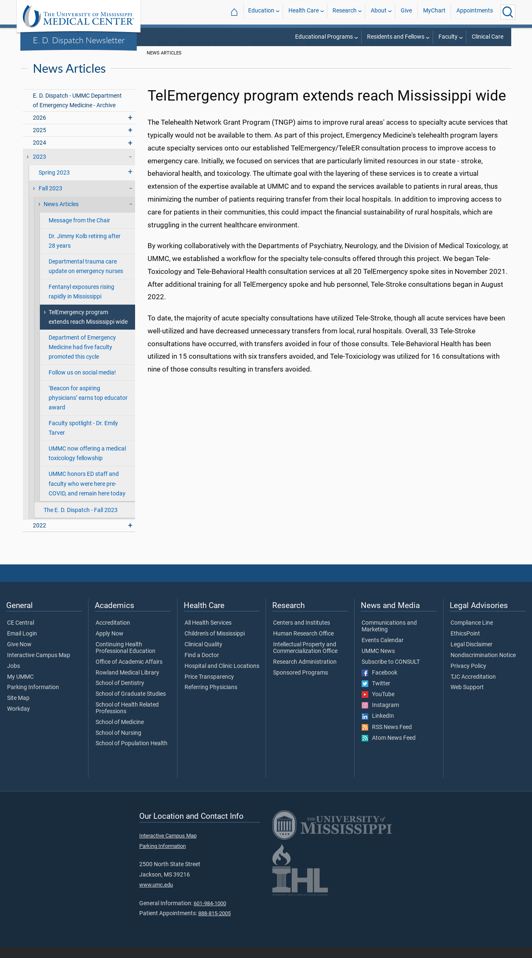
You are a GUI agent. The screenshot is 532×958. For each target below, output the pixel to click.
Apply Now (109, 644)
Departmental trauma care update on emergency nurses (86, 277)
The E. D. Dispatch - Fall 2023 (81, 521)
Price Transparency (209, 688)
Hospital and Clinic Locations (222, 677)
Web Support (467, 698)
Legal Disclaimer (472, 655)
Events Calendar (383, 651)
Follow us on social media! (82, 383)
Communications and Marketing (389, 637)
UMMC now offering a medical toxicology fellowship (87, 464)
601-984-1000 (210, 914)
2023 (39, 167)
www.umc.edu (156, 895)
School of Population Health (131, 754)
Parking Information (33, 698)
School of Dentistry (120, 694)
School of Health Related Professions (127, 719)
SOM (163, 54)
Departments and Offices (209, 54)
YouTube (378, 705)
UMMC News (378, 662)
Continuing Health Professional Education (125, 658)
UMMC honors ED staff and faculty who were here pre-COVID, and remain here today (87, 494)
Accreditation (113, 633)
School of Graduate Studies (131, 705)
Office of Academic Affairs (129, 673)
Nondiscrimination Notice (483, 666)
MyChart (434, 11)
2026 (39, 128)
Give (406, 11)
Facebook (379, 683)
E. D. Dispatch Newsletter (79, 40)
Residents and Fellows (395, 36)
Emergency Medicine (330, 54)
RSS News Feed (387, 738)
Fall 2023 (469, 54)
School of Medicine (120, 733)
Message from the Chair (79, 231)
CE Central (20, 633)
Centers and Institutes (301, 633)
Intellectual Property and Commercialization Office (305, 658)
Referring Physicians (211, 698)
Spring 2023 (54, 183)
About (379, 11)
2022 (39, 536)
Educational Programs (324, 36)
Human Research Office (303, 644)
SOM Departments (273, 54)
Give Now (19, 655)
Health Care (303, 11)
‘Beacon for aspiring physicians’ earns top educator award (88, 409)
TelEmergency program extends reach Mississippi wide (88, 328)
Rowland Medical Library (127, 683)
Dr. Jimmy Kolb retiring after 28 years (85, 252)
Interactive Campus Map (38, 666)
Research (344, 11)
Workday (18, 720)
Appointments (474, 11)
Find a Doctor (202, 666)
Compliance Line (472, 633)
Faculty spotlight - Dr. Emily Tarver (83, 439)
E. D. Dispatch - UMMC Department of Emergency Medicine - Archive (77, 111)
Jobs (13, 677)
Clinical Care (487, 36)
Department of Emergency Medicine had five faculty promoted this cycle (82, 358)
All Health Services (208, 633)
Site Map (18, 709)
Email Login (22, 644)
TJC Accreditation (473, 688)
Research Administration (305, 673)
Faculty (448, 36)
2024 (39, 153)
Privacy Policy (468, 677)
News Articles (61, 215)
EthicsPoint (465, 644)
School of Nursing (118, 744)
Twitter (376, 694)
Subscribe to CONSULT (391, 673)
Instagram (380, 716)
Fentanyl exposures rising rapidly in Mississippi (81, 302)
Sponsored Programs (300, 683)
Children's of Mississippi (215, 644)
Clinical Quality (203, 655)
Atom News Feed (389, 749)
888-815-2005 (214, 924)
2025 (39, 141)
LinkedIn (378, 727)
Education (261, 11)
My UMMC (20, 688)
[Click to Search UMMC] (507, 12)
